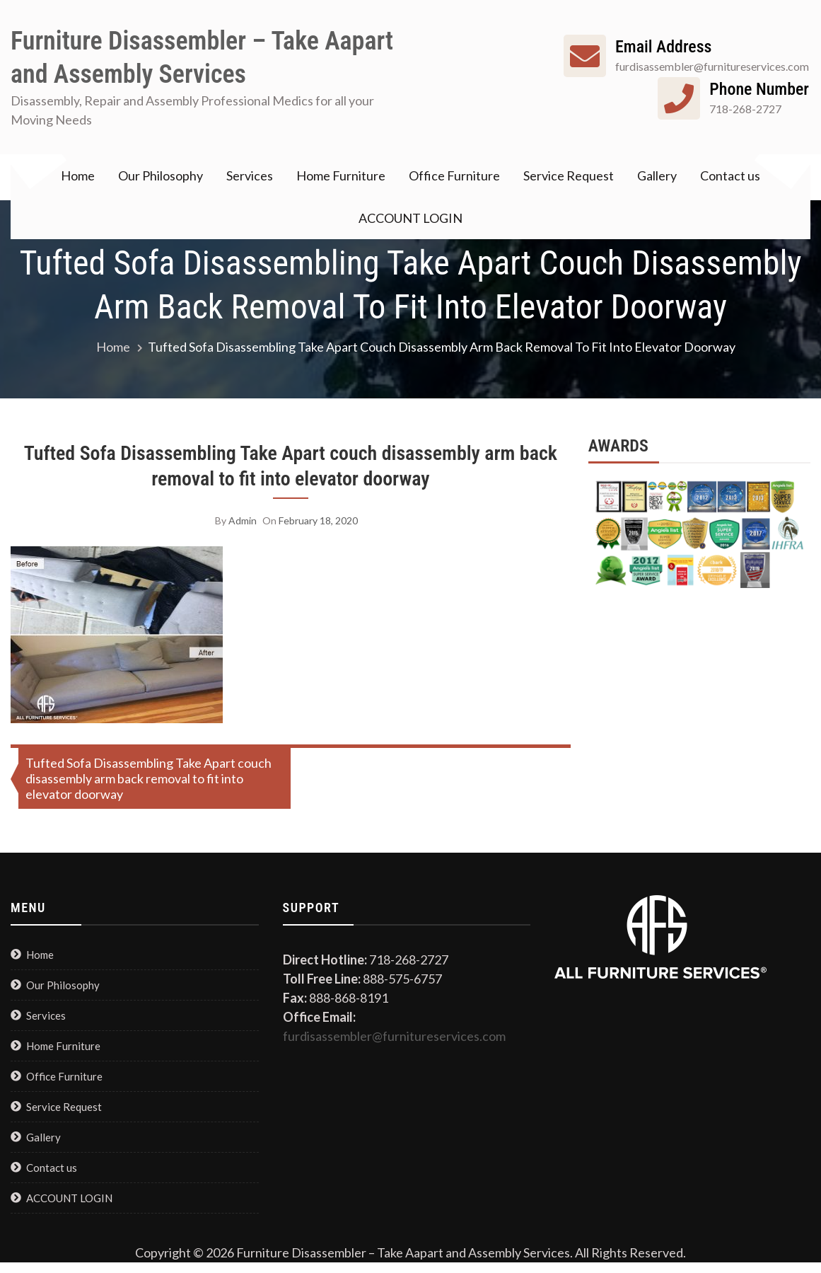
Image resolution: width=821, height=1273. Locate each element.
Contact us (730, 175)
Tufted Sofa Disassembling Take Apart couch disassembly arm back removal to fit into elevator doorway (290, 466)
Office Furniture (454, 175)
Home (78, 175)
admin (242, 520)
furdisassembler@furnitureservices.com (394, 1036)
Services (249, 175)
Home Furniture (340, 175)
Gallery (657, 175)
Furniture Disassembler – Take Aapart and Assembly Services (202, 57)
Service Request (568, 175)
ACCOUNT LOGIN (410, 218)
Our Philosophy (160, 175)
